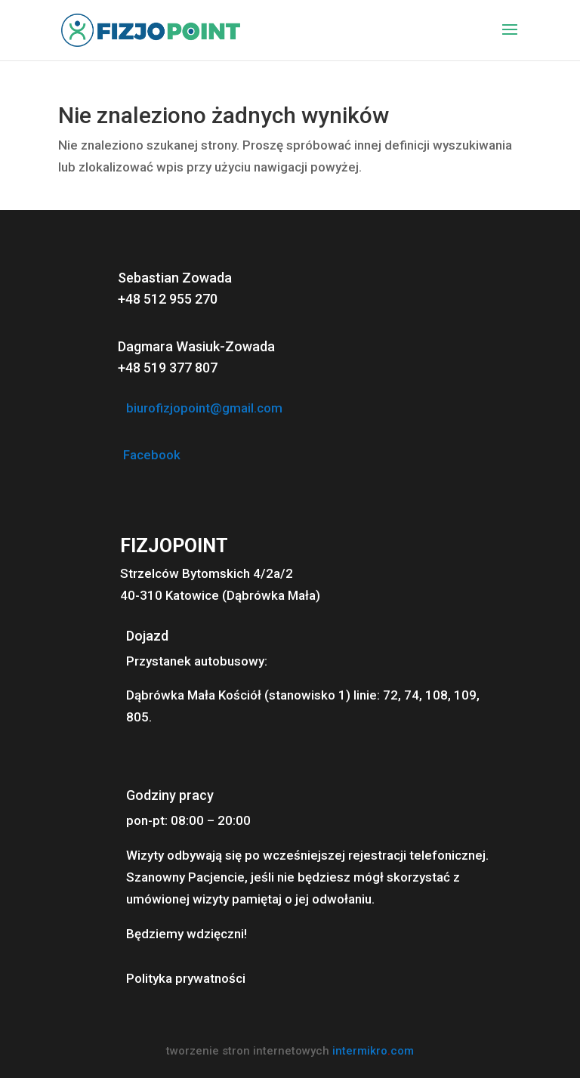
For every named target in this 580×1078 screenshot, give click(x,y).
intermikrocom (373, 1051)
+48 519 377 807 (168, 367)
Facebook (151, 454)
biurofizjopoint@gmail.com (204, 407)
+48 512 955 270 (168, 299)
